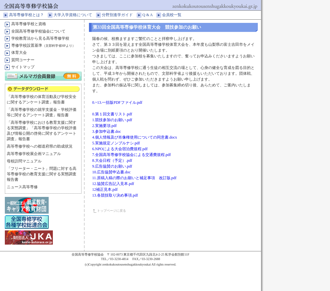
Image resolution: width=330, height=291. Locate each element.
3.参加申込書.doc (106, 131)
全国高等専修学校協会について (38, 31)
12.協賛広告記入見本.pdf (113, 183)
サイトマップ (22, 67)
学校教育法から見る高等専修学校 (40, 38)
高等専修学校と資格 (28, 24)
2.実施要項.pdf (104, 125)
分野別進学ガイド (119, 15)
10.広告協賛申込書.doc (111, 172)
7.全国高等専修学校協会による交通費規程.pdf (131, 154)
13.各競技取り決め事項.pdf (115, 195)
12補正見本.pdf (105, 189)
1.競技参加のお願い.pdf (112, 120)
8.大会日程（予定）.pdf (112, 160)
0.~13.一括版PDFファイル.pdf (117, 102)
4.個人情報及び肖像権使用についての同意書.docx (134, 137)
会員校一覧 (173, 15)
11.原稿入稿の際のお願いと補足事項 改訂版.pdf (134, 178)
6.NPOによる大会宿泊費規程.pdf (120, 149)
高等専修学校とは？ (28, 15)
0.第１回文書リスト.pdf (112, 114)
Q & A (149, 15)
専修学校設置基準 (43, 45)
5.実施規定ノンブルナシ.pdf (116, 143)
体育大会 (19, 52)
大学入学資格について (74, 15)
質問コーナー (22, 60)
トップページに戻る (111, 210)
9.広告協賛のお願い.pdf (112, 166)
